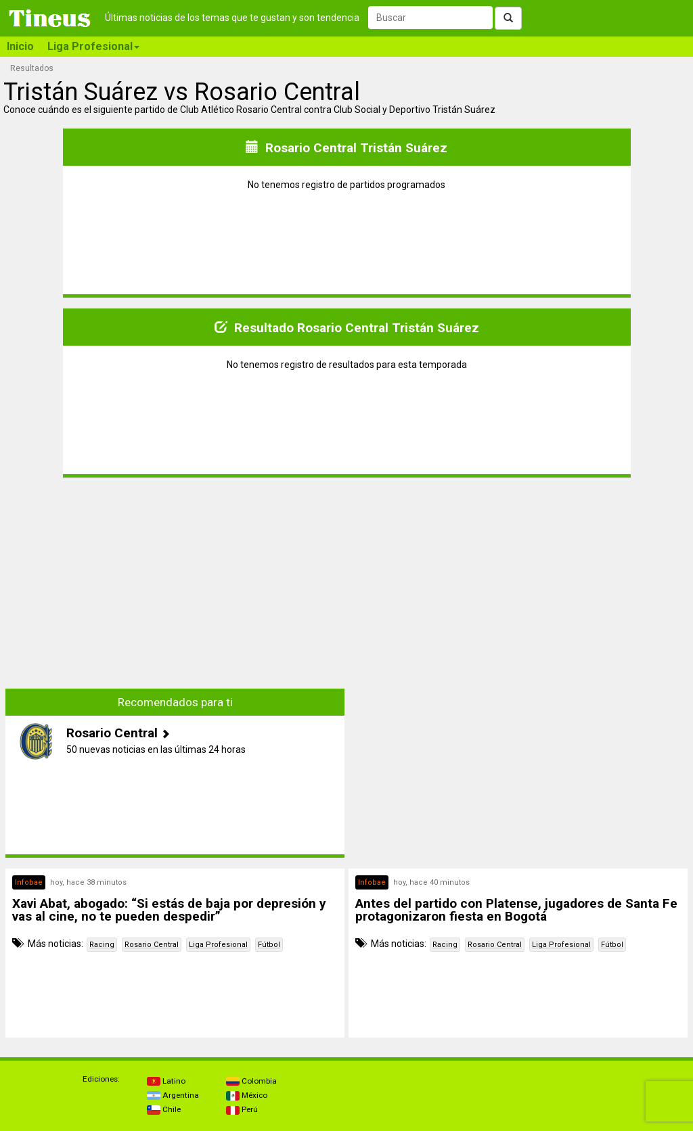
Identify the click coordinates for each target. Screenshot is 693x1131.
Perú (242, 1109)
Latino (166, 1081)
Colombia (251, 1081)
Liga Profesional (218, 944)
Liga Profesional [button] (93, 46)
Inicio (20, 46)
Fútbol (269, 944)
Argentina (173, 1095)
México (246, 1095)
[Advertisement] (175, 572)
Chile (164, 1109)
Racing (101, 944)
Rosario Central (152, 944)
